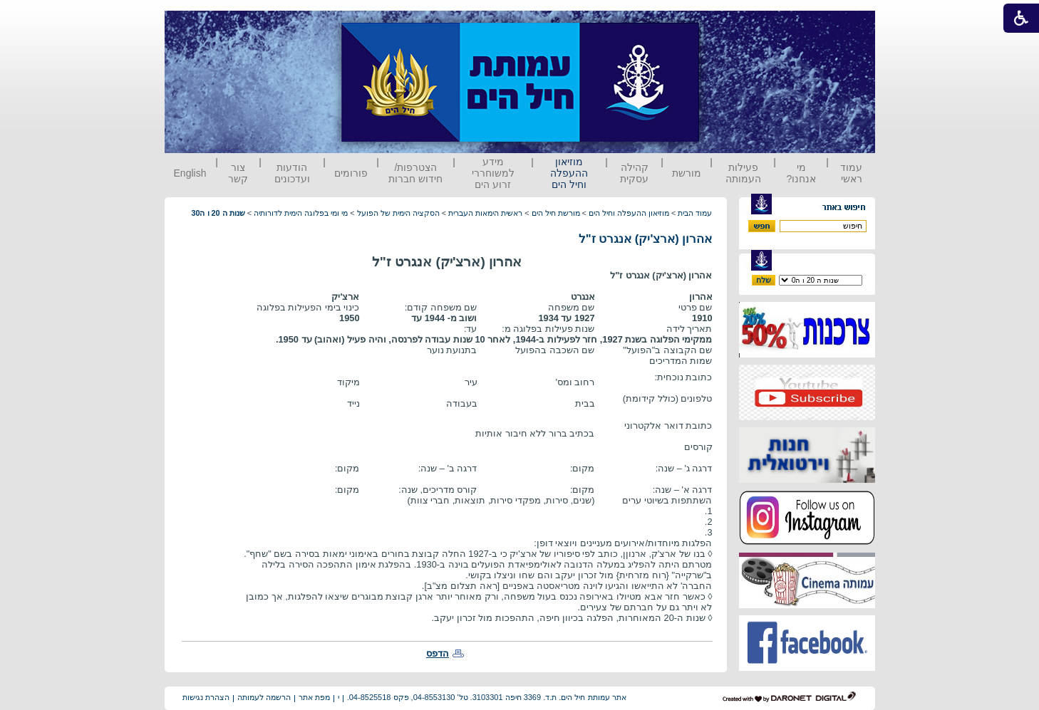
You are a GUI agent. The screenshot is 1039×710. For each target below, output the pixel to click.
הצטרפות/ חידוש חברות (415, 173)
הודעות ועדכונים (292, 173)
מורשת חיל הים (556, 213)
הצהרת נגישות (205, 697)
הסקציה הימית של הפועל (398, 213)
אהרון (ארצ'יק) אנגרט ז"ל (646, 239)
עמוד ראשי (851, 173)
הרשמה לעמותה (264, 697)
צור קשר (238, 173)
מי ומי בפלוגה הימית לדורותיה (301, 213)
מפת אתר (314, 697)
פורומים (351, 173)
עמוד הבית (695, 213)
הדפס (437, 653)
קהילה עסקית (634, 173)
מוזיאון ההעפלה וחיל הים (569, 173)
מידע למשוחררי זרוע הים (493, 173)
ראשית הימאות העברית (485, 213)
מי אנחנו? (801, 173)
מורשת (686, 173)
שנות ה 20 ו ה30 (217, 213)
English (190, 173)
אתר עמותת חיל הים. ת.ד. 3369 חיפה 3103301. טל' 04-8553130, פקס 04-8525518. (486, 697)
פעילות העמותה (743, 173)
